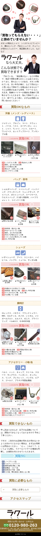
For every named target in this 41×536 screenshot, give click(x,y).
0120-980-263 (23, 525)
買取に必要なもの (20, 489)
